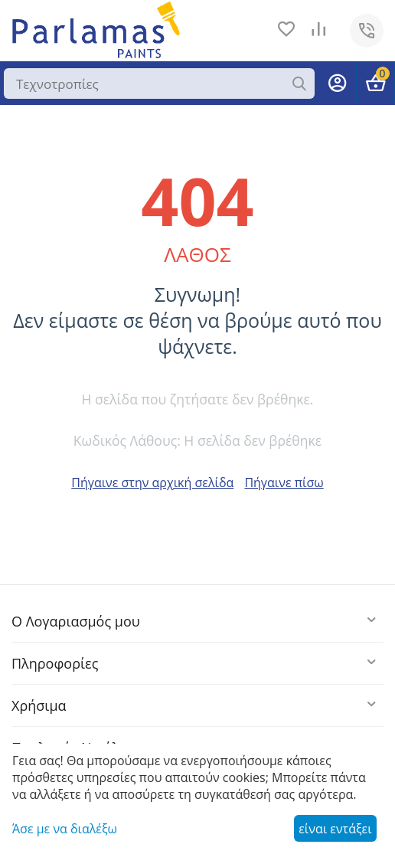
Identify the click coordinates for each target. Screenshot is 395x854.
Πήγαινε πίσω (283, 482)
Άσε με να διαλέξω (64, 828)
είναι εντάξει (335, 828)
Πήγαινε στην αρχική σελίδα (152, 482)
